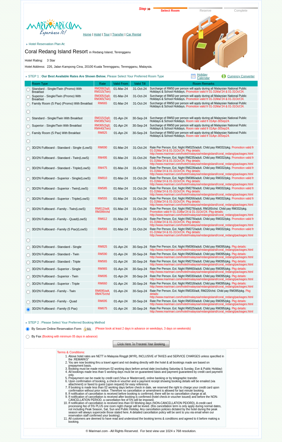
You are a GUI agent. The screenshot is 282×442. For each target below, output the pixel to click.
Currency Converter (241, 76)
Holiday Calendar (203, 76)
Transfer (118, 34)
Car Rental (133, 34)
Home (87, 34)
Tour (107, 34)
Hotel (97, 34)
